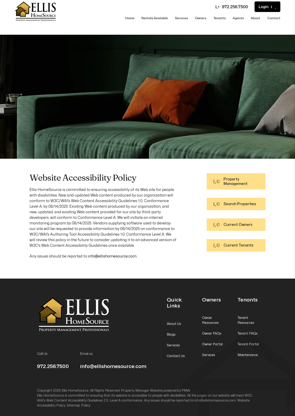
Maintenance (248, 355)
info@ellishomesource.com (112, 256)
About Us (174, 323)
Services (173, 345)
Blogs (171, 334)
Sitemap (73, 405)
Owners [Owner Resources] (200, 18)
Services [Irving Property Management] (181, 18)
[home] (35, 10)
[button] (236, 181)
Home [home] (129, 18)
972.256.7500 (235, 7)
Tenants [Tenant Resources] (219, 18)
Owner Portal (212, 344)
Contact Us (176, 356)
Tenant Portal (248, 344)
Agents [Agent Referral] (238, 18)
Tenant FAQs (247, 333)
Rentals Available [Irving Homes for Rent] (154, 18)
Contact (273, 18)
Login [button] (267, 7)
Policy (85, 405)
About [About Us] (255, 18)
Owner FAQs (211, 333)
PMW (186, 390)
